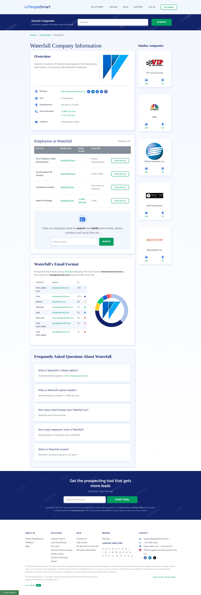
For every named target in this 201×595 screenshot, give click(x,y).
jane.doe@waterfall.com (62, 307)
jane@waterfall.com (61, 296)
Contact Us (81, 539)
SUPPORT (138, 7)
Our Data (55, 546)
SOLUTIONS (97, 7)
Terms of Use (124, 507)
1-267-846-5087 (148, 542)
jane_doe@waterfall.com (63, 318)
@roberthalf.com (68, 160)
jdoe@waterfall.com (61, 288)
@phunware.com (68, 174)
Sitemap (106, 539)
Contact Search (58, 539)
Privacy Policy (138, 507)
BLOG (126, 7)
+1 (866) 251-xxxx (68, 111)
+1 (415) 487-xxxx (82, 200)
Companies (45, 35)
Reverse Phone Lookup (61, 550)
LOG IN (151, 7)
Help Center (81, 542)
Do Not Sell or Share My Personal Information (87, 548)
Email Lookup (57, 554)
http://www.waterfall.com (72, 91)
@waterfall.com (67, 187)
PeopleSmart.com (77, 510)
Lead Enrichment (59, 542)
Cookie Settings (9, 593)
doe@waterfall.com (60, 312)
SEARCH (161, 22)
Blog (27, 546)
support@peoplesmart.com (154, 539)
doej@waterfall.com (61, 332)
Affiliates (29, 542)
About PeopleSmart (34, 539)
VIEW (120, 160)
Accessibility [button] (33, 585)
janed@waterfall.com (61, 323)
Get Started (168, 7)
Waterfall (69, 272)
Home (33, 35)
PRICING (114, 7)
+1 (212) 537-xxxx (68, 115)
